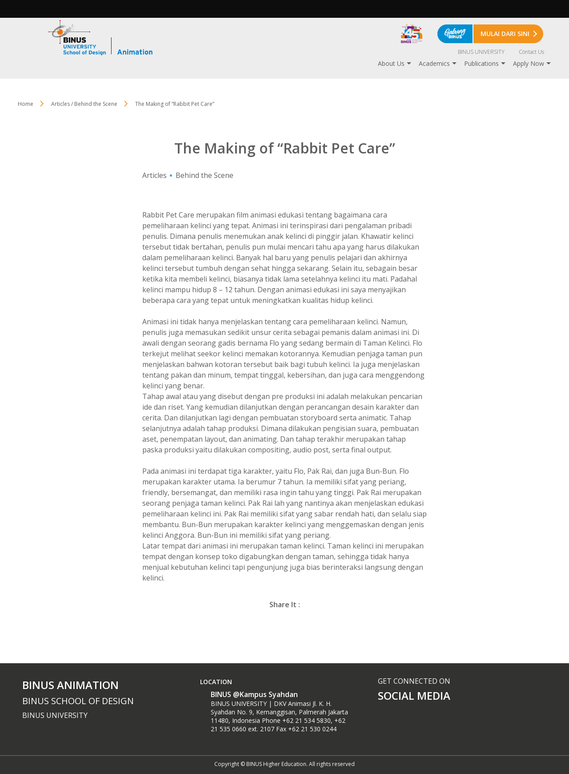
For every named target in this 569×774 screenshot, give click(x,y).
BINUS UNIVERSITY (481, 52)
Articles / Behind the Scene (84, 104)
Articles (154, 175)
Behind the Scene (204, 175)
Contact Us (531, 52)
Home (25, 104)
